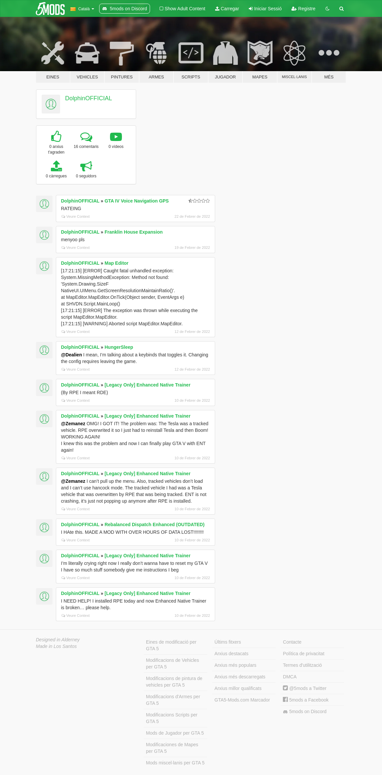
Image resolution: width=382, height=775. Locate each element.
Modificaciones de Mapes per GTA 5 (172, 748)
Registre (303, 8)
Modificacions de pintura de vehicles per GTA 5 (174, 682)
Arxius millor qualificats (237, 688)
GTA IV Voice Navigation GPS (136, 201)
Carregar (227, 8)
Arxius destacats (231, 653)
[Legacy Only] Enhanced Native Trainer (147, 385)
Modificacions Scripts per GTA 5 (172, 718)
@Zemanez (73, 423)
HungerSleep (118, 347)
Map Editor (116, 263)
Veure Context (75, 216)
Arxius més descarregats (239, 676)
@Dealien (71, 354)
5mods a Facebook (305, 700)
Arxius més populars (235, 665)
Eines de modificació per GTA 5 (171, 645)
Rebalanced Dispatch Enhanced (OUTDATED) (154, 524)
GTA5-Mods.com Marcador (242, 700)
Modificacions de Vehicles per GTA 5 (172, 663)
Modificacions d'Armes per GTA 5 (173, 700)
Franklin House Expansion (133, 232)
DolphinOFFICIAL (88, 98)
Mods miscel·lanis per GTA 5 (175, 762)
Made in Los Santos (56, 646)
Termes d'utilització (302, 665)
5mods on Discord (304, 711)
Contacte (292, 642)
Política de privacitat (303, 653)
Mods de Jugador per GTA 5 (175, 733)
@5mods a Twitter (304, 688)
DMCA (289, 676)
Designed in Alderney (58, 639)
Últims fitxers (227, 642)
